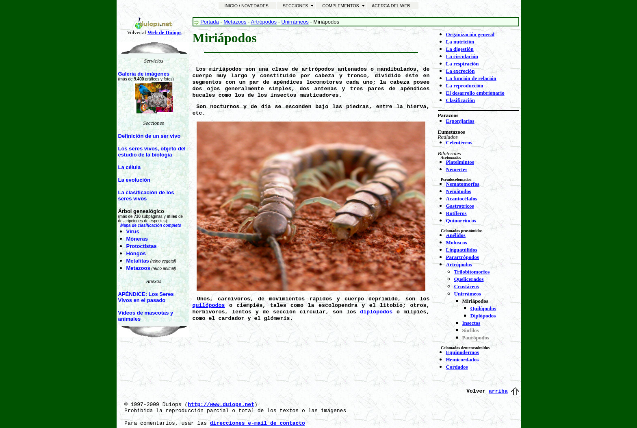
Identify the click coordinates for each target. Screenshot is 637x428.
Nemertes (457, 169)
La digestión (460, 49)
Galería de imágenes (143, 74)
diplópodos (376, 312)
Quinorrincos (461, 220)
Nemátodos (458, 191)
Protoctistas (141, 246)
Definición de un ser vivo (149, 136)
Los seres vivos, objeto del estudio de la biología (152, 152)
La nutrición (460, 42)
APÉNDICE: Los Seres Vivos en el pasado (146, 297)
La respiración (462, 64)
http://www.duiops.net (221, 405)
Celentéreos (459, 142)
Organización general (470, 34)
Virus (132, 231)
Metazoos (138, 268)
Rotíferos (456, 213)
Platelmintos (460, 162)
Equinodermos (462, 352)
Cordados (457, 367)
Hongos (136, 253)
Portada (209, 22)
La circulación (462, 56)
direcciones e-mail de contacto (257, 423)
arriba (498, 391)
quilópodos (209, 305)
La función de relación (471, 78)
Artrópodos (264, 22)
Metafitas (137, 261)
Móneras (137, 239)
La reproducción (464, 86)
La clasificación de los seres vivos (146, 195)
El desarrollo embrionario (475, 93)
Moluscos (456, 242)
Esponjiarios (460, 121)
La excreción (460, 71)
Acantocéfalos (461, 199)
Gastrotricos (460, 206)
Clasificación (460, 100)
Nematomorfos (462, 184)
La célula (129, 167)
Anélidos (456, 235)
